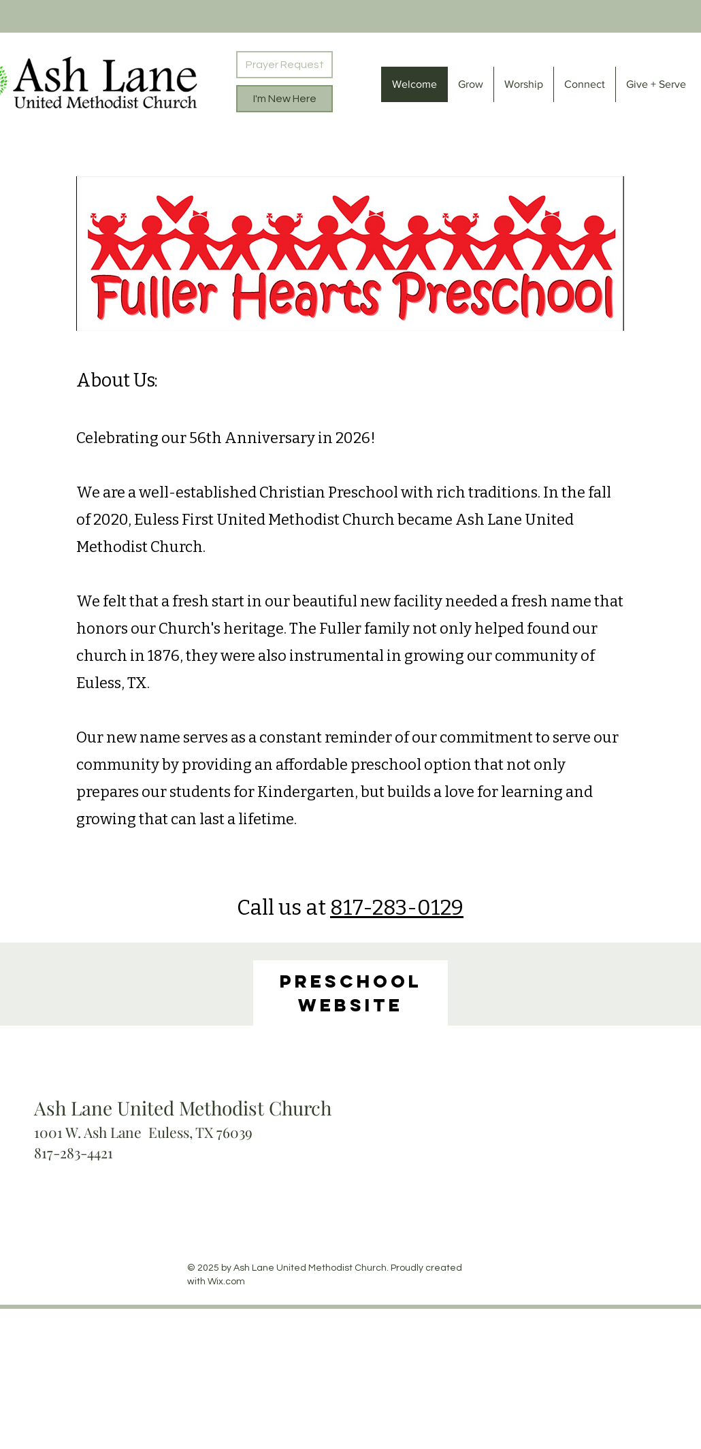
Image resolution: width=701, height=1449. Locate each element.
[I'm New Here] (284, 98)
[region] (350, 993)
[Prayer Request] (284, 64)
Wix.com (226, 1281)
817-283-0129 (396, 907)
